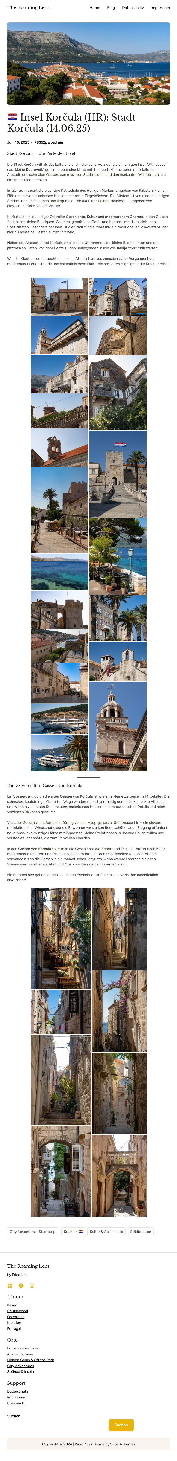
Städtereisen (140, 1232)
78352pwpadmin (49, 142)
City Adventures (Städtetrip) (33, 1232)
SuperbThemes (122, 1444)
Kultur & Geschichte (106, 1232)
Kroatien (73, 1232)
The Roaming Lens (28, 7)
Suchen (14, 1416)
